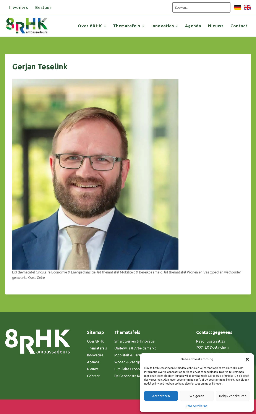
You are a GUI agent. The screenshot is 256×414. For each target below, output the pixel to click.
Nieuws (216, 25)
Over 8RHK (95, 341)
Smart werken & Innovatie (134, 341)
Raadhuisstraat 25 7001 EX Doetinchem (212, 344)
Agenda (193, 25)
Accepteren (161, 396)
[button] (247, 359)
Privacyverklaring (196, 405)
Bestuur (43, 7)
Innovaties (95, 355)
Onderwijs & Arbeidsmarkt (135, 348)
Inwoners (18, 7)
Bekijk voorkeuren (232, 396)
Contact (239, 25)
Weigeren (197, 396)
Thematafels (97, 348)
